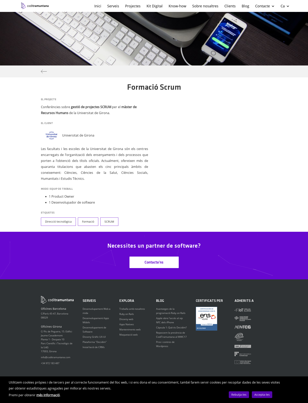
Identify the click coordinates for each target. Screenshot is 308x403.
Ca (285, 6)
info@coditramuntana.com (55, 357)
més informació (48, 395)
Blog (245, 6)
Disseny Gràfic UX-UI (94, 337)
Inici (97, 6)
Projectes (133, 6)
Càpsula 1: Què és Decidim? (171, 327)
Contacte (265, 6)
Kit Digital (155, 6)
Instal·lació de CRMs (94, 347)
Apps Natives (126, 324)
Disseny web (126, 319)
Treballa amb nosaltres (132, 309)
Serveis (113, 6)
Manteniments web (130, 329)
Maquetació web (128, 334)
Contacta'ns (154, 262)
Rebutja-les (238, 394)
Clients (230, 6)
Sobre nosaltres (205, 6)
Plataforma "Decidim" (95, 342)
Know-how (177, 6)
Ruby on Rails (126, 314)
